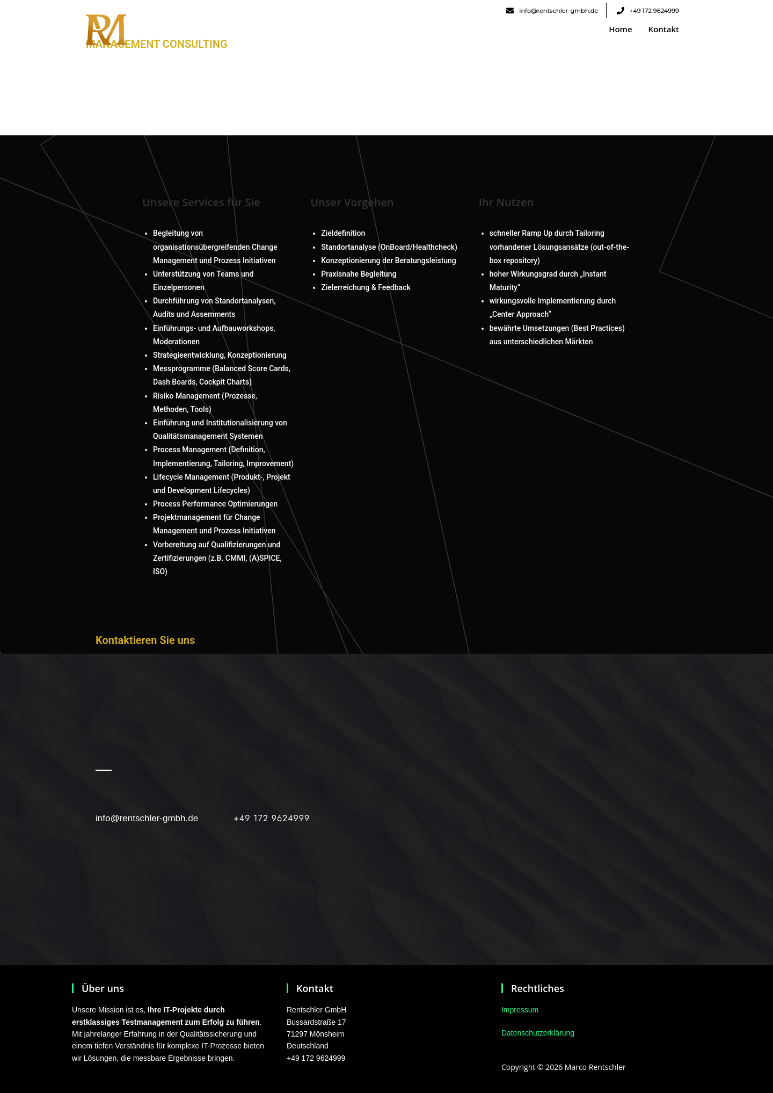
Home (620, 29)
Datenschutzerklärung (537, 1033)
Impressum (519, 1009)
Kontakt (663, 29)
